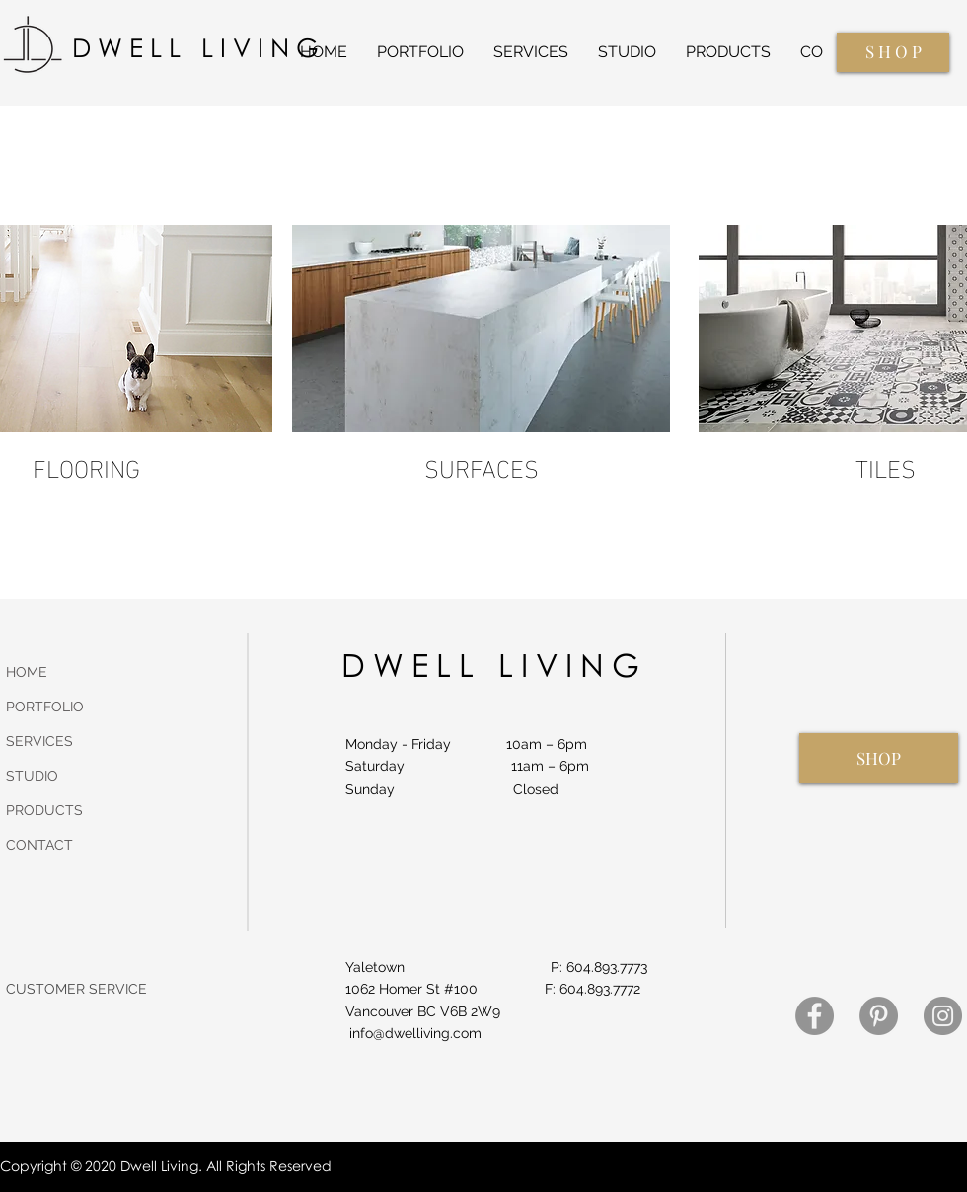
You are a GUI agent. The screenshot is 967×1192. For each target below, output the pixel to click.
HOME (26, 672)
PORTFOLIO (45, 706)
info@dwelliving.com (415, 1033)
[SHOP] (878, 758)
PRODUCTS (44, 810)
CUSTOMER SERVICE (76, 989)
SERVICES (39, 741)
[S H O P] (893, 52)
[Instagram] (943, 1016)
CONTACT (39, 845)
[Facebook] (814, 1016)
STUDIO (32, 775)
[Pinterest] (878, 1016)
